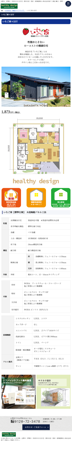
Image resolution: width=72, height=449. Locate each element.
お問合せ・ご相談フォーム (36, 427)
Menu (68, 4)
